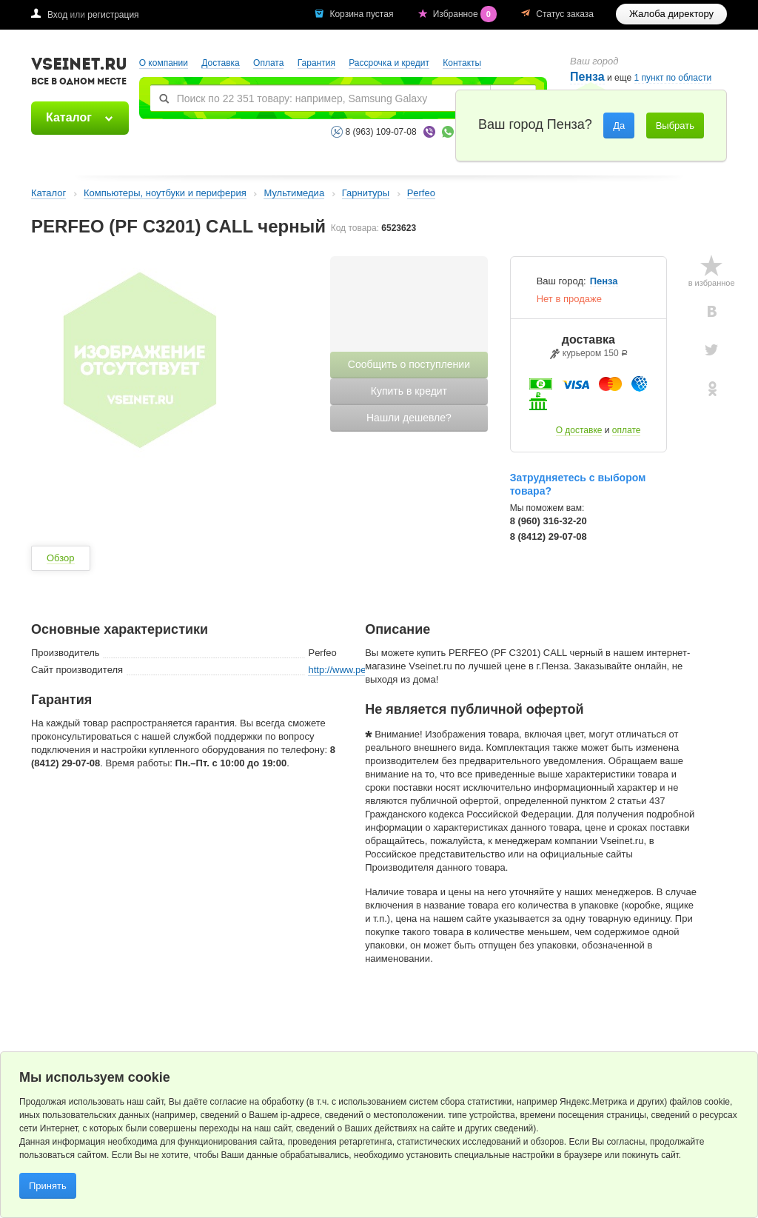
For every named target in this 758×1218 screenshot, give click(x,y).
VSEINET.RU (79, 73)
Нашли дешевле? (409, 418)
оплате (626, 430)
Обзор (61, 557)
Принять (48, 1185)
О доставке (579, 430)
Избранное (466, 14)
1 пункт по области (673, 78)
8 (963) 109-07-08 (381, 132)
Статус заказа (565, 14)
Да (619, 125)
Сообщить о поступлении (409, 364)
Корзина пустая (362, 14)
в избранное (711, 282)
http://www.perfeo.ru (351, 669)
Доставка (220, 63)
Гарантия (316, 63)
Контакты (462, 63)
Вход (57, 15)
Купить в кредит (409, 391)
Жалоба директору (671, 13)
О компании (163, 63)
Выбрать (675, 125)
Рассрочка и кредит (389, 63)
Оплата (268, 63)
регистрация (112, 15)
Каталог (69, 117)
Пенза (604, 281)
